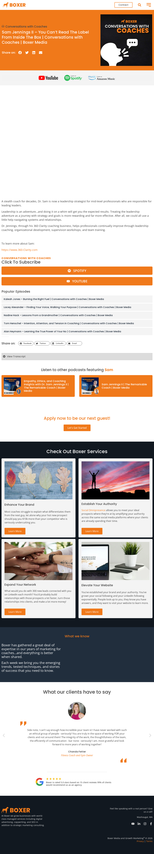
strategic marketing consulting (28, 825)
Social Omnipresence (93, 510)
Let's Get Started (77, 427)
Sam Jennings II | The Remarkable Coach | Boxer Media (124, 385)
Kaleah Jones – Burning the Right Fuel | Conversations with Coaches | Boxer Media (54, 299)
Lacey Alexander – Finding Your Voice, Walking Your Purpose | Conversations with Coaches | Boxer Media (67, 307)
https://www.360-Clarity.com (20, 250)
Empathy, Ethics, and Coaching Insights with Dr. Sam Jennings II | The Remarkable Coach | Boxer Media (46, 386)
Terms (149, 841)
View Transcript (16, 356)
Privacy (140, 841)
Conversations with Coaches (26, 27)
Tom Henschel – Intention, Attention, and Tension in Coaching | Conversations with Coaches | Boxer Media (69, 323)
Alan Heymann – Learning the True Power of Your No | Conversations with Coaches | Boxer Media (62, 331)
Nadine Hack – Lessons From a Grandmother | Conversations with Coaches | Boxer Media (58, 315)
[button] (139, 5)
